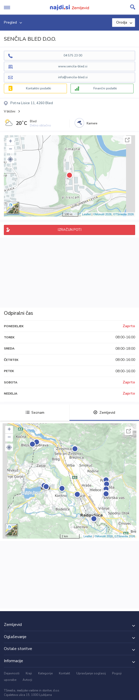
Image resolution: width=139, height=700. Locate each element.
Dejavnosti (11, 673)
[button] (10, 159)
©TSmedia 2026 (123, 214)
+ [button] (10, 142)
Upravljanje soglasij (91, 673)
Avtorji (27, 680)
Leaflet (86, 214)
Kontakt (64, 673)
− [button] (10, 149)
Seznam (34, 412)
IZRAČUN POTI (69, 229)
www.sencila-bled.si (72, 66)
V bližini (9, 111)
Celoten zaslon (127, 140)
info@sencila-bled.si (73, 77)
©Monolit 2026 (102, 214)
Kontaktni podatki (38, 88)
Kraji (29, 673)
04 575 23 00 (73, 55)
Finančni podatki (105, 88)
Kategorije (45, 673)
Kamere (92, 123)
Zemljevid (104, 412)
